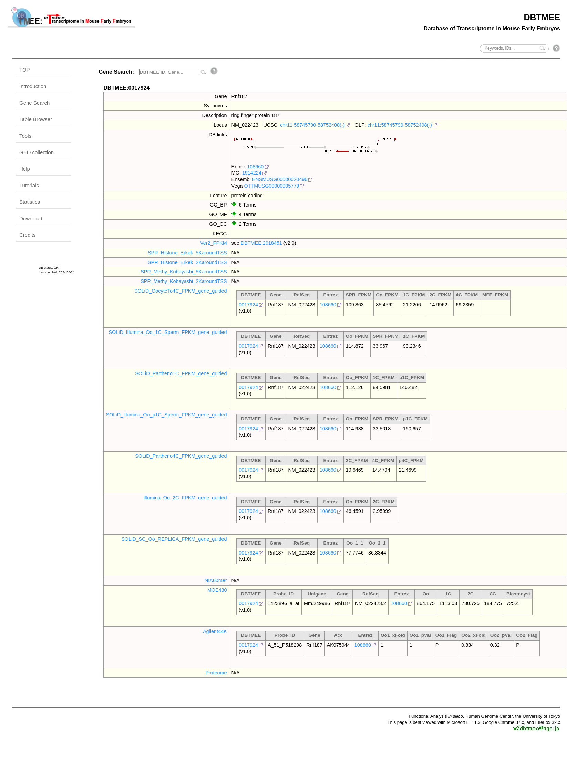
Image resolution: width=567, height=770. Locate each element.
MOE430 (217, 590)
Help (24, 169)
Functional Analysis (436, 716)
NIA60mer (216, 580)
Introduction (32, 86)
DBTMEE (542, 17)
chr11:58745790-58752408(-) (312, 125)
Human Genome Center (489, 716)
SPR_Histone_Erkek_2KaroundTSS (187, 262)
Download (30, 218)
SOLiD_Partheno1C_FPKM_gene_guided (181, 373)
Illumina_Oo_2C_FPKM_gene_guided (185, 497)
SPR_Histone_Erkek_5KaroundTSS (187, 252)
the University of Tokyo (537, 716)
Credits (27, 235)
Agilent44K (215, 631)
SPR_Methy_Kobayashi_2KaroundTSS (184, 281)
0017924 (248, 304)
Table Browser (35, 119)
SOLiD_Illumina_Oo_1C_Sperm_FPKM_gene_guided (168, 332)
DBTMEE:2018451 (261, 243)
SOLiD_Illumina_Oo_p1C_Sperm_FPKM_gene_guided (166, 415)
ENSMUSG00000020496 (280, 179)
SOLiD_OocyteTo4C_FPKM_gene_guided (180, 291)
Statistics (29, 202)
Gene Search (34, 103)
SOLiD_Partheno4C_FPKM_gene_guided (181, 456)
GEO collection (36, 152)
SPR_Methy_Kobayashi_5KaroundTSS (184, 271)
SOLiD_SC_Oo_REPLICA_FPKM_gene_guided (174, 539)
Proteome (216, 672)
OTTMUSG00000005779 (271, 186)
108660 (255, 166)
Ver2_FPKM (213, 243)
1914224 (251, 173)
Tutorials (29, 185)
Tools (25, 136)
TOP (24, 70)
